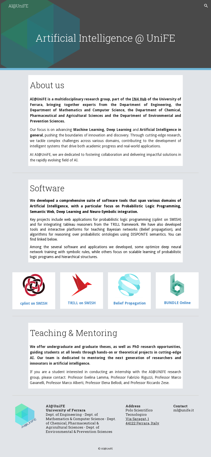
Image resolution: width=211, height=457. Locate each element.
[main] (105, 35)
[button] (206, 6)
